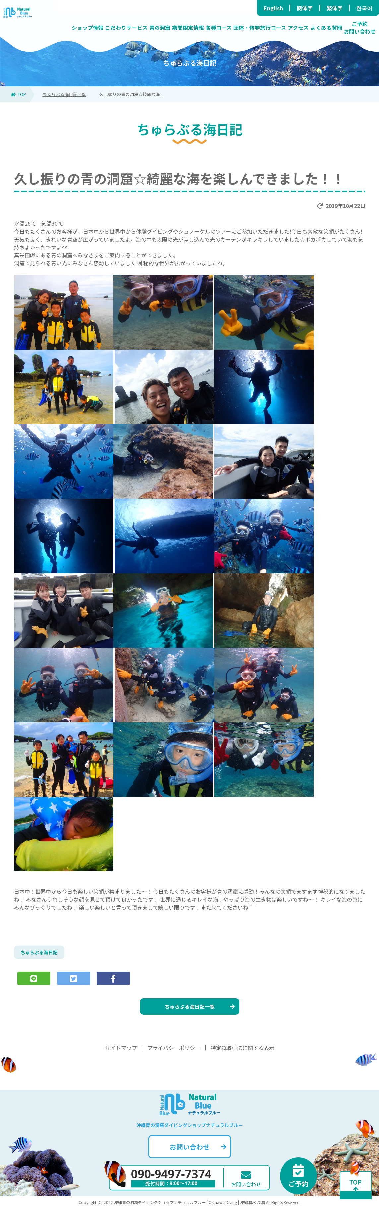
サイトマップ (121, 1054)
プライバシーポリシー (173, 1054)
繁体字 (335, 8)
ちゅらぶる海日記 (42, 953)
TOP (18, 94)
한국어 (364, 8)
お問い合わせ (197, 1153)
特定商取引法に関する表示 (242, 1054)
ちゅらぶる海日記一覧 (64, 94)
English (273, 8)
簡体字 (305, 8)
